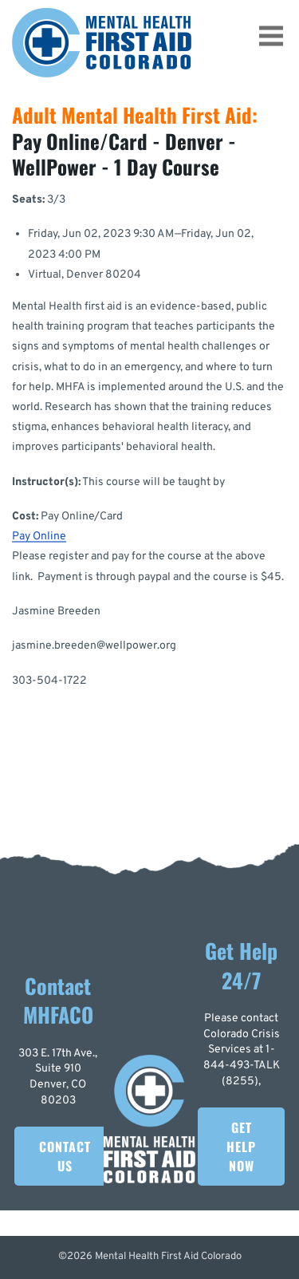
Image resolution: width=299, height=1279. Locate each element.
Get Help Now (241, 1146)
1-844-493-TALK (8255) (241, 1065)
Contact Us (65, 1156)
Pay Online (39, 536)
